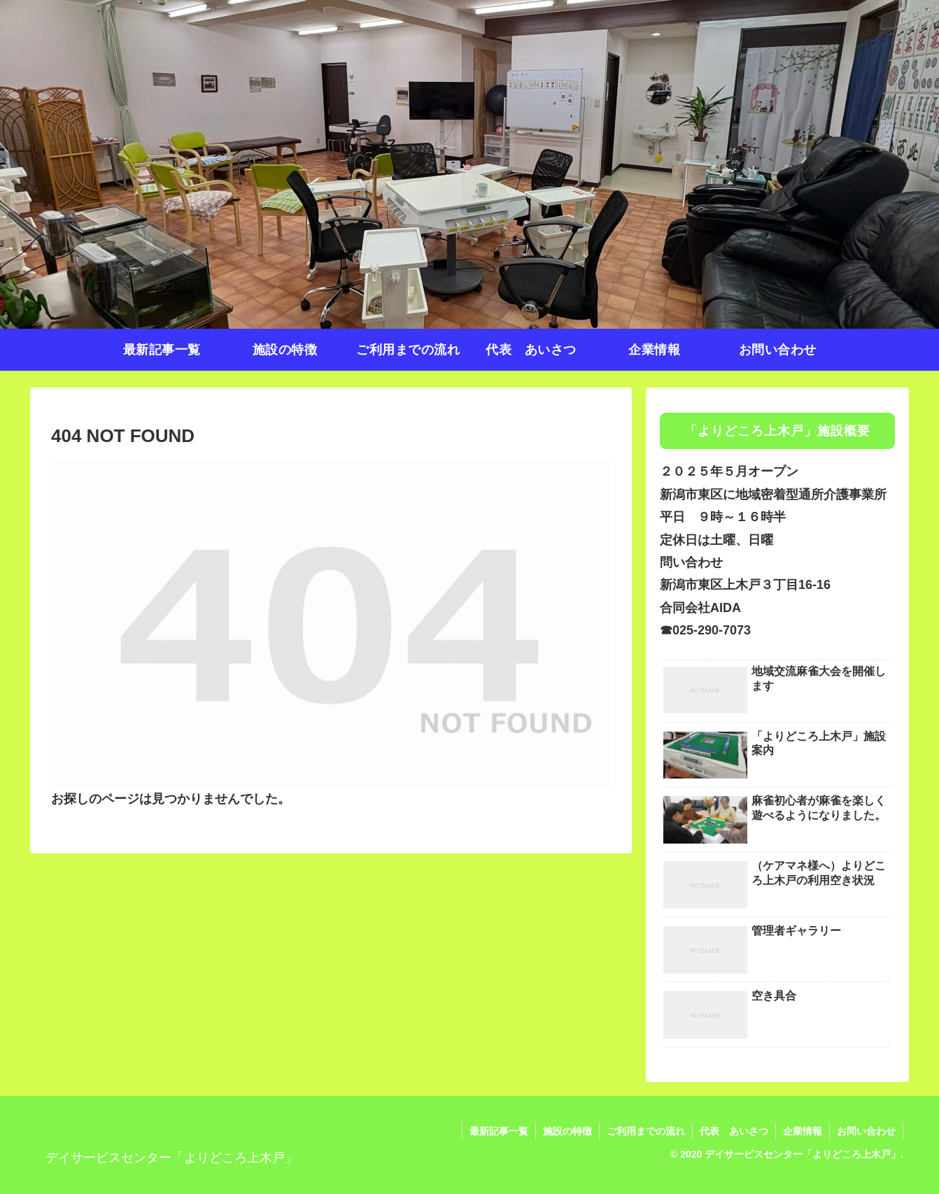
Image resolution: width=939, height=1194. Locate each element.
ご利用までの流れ (646, 1131)
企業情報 (802, 1131)
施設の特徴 (567, 1131)
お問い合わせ (866, 1131)
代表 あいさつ (734, 1131)
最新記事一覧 (499, 1131)
